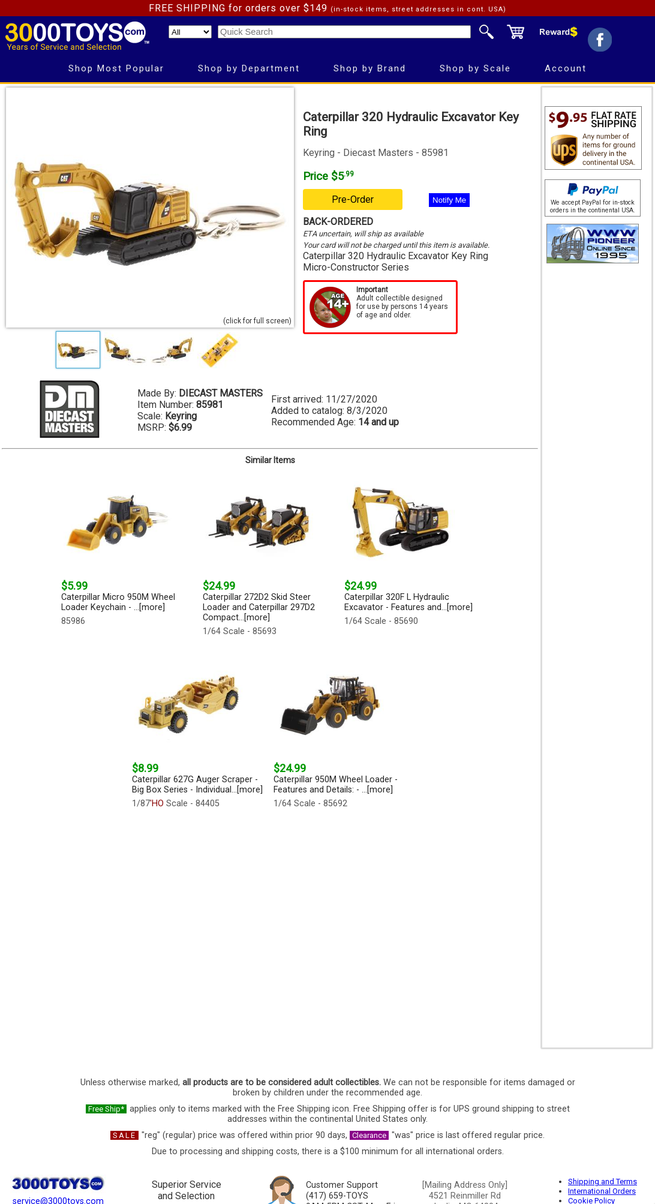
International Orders (602, 1191)
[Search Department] (190, 31)
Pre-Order (353, 199)
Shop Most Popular (116, 68)
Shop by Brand (369, 68)
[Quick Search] (344, 31)
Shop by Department (249, 68)
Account (566, 68)
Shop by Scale (475, 68)
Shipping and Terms (602, 1181)
